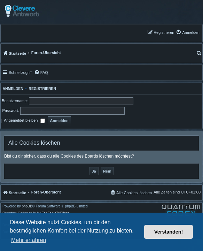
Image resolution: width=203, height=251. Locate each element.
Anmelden (12, 88)
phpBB (27, 206)
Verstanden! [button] (168, 232)
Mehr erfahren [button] (28, 240)
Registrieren (42, 88)
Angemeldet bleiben (24, 121)
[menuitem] (188, 32)
